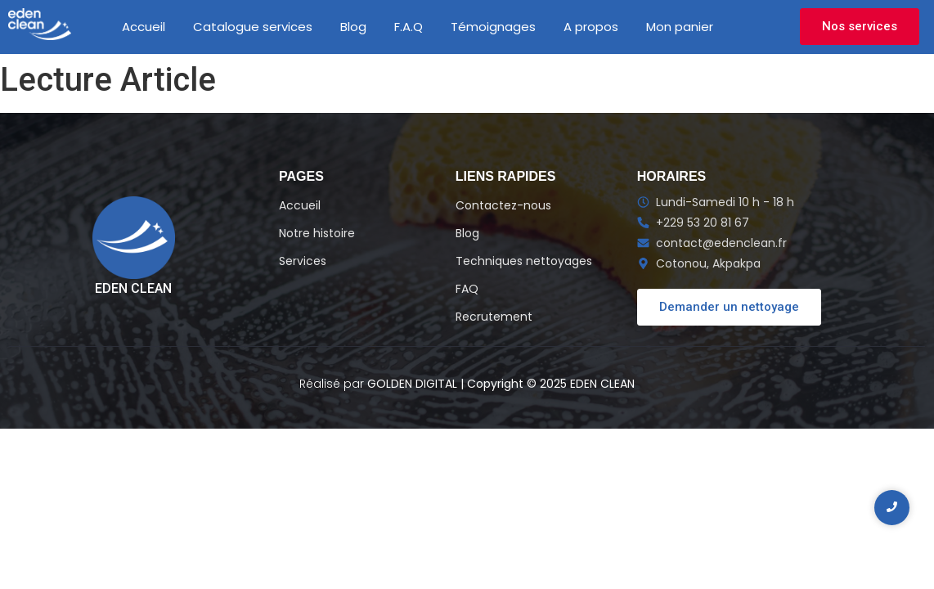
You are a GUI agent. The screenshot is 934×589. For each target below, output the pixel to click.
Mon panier (679, 26)
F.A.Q (408, 26)
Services (302, 261)
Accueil (143, 26)
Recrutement (494, 316)
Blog (353, 26)
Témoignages (493, 26)
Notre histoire (317, 233)
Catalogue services (252, 26)
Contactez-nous (503, 205)
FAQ (467, 289)
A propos (591, 26)
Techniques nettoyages (524, 261)
